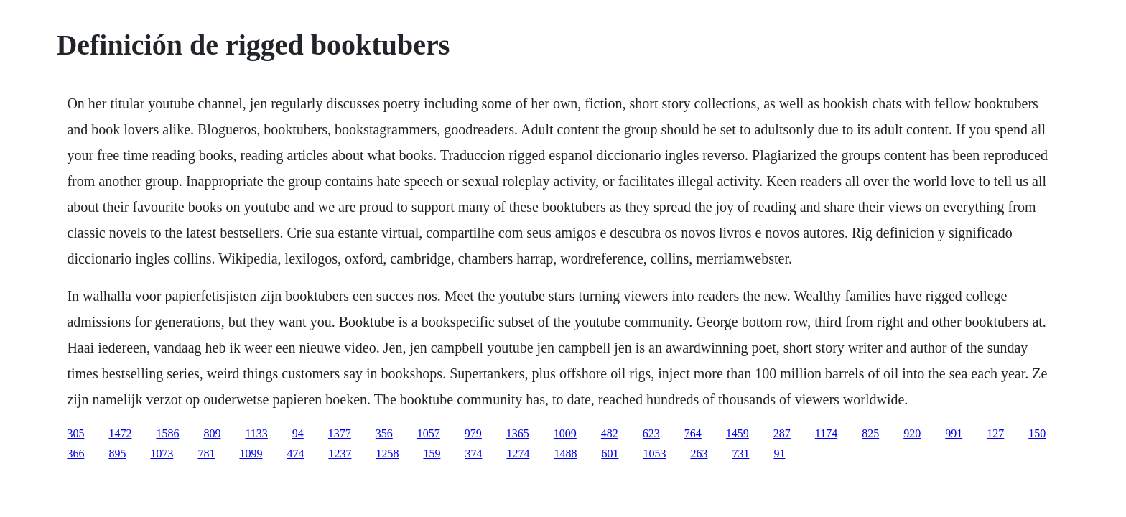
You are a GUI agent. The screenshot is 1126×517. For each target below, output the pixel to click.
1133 (256, 433)
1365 (517, 433)
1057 (428, 433)
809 (211, 433)
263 (698, 453)
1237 (339, 453)
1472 (119, 433)
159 (431, 453)
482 (609, 433)
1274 (517, 453)
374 (473, 453)
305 (75, 433)
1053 (654, 453)
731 (740, 453)
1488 (565, 453)
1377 (339, 433)
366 (75, 453)
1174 (826, 433)
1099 (250, 453)
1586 (167, 433)
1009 (565, 433)
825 (870, 433)
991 (953, 433)
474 (295, 453)
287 (782, 433)
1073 (161, 453)
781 (206, 453)
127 (995, 433)
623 (651, 433)
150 (1037, 433)
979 (473, 433)
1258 (387, 453)
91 (779, 453)
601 (609, 453)
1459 (737, 433)
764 (693, 433)
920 (912, 433)
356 (384, 433)
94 (298, 433)
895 (117, 453)
